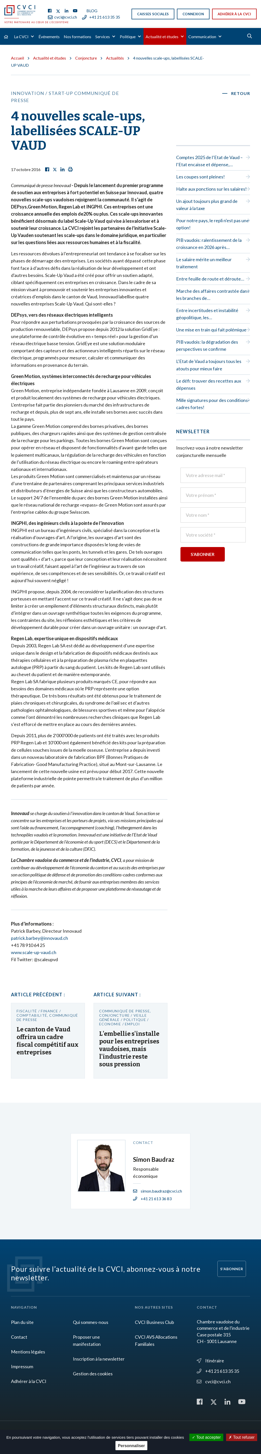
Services (102, 36)
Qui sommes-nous (90, 1322)
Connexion (193, 14)
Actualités (115, 57)
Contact (19, 1337)
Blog (91, 10)
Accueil (17, 57)
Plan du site (22, 1322)
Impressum (22, 1366)
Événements (49, 36)
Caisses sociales (153, 14)
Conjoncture (86, 57)
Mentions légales (28, 1351)
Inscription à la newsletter (99, 1359)
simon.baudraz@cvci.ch (157, 1191)
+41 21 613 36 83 (152, 1198)
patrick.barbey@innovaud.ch (39, 938)
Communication (202, 36)
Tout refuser (242, 1437)
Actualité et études (162, 36)
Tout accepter (206, 1437)
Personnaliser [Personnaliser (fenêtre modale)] (131, 1446)
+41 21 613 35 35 (101, 17)
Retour (240, 93)
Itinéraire (210, 1360)
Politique (128, 36)
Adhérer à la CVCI (234, 14)
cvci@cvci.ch (62, 17)
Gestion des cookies (93, 1373)
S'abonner (231, 1269)
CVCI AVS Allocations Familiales (156, 1340)
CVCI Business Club (154, 1322)
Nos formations (77, 36)
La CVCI (21, 36)
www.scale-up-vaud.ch (33, 952)
